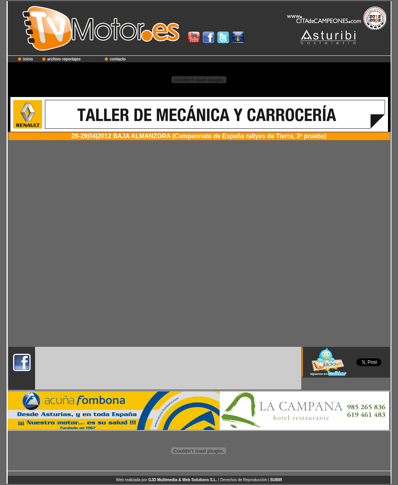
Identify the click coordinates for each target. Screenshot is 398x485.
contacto (118, 59)
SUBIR (276, 480)
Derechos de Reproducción (243, 480)
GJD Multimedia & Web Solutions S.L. (182, 480)
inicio (28, 59)
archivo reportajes (64, 59)
